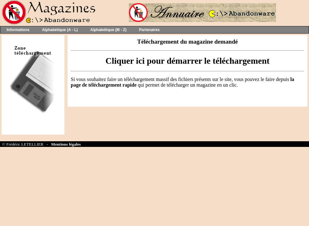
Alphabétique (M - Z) (108, 30)
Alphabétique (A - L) (60, 30)
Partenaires (149, 30)
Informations (18, 30)
